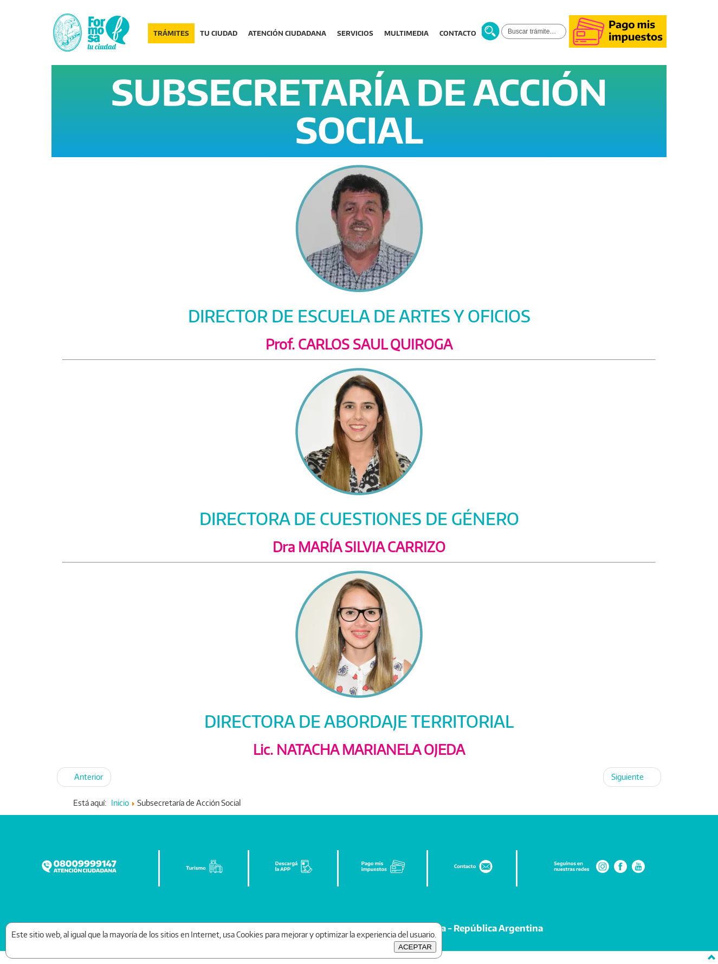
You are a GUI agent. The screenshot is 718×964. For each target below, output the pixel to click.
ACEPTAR (415, 947)
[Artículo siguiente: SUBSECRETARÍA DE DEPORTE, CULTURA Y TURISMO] (632, 777)
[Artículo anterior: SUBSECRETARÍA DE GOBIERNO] (84, 777)
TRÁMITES (171, 33)
